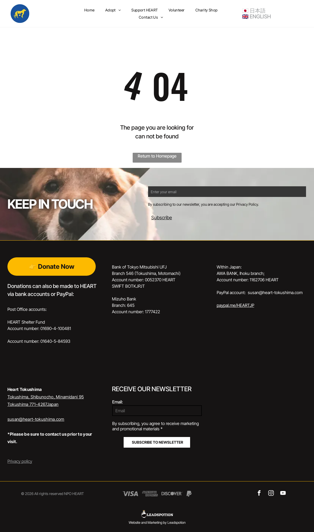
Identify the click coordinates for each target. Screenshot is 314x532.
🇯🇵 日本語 (254, 10)
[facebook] (259, 493)
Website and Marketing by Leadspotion (157, 522)
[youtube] (283, 493)
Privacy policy (19, 461)
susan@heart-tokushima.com (35, 419)
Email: (117, 402)
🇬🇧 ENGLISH (256, 16)
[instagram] (271, 493)
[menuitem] (89, 10)
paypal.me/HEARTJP (235, 305)
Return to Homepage (157, 156)
